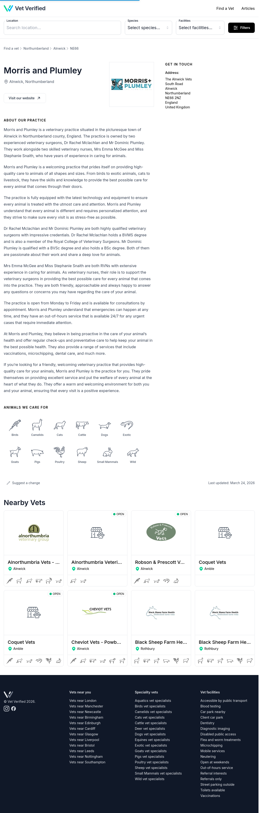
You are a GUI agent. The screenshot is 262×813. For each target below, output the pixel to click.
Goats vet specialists (151, 751)
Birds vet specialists (150, 706)
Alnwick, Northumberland (31, 81)
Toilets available (212, 790)
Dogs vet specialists (150, 734)
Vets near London (82, 701)
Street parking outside (217, 784)
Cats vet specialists (150, 717)
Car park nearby (212, 712)
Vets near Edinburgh (85, 723)
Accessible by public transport (223, 701)
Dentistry (207, 723)
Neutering (208, 756)
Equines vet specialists (152, 740)
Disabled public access (218, 734)
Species (133, 20)
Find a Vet (225, 8)
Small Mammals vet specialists (158, 773)
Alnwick (59, 48)
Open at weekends (214, 762)
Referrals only (211, 779)
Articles (248, 8)
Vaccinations (210, 796)
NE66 (74, 48)
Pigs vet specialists (149, 756)
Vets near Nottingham (86, 756)
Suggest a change (23, 483)
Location (12, 20)
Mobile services (212, 751)
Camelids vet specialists (153, 712)
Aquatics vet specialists (153, 701)
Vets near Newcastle (85, 712)
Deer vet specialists (150, 728)
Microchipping (211, 745)
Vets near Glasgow (83, 734)
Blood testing (210, 706)
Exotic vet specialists (151, 745)
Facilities (184, 20)
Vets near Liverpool (84, 740)
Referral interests (213, 773)
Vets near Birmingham (86, 717)
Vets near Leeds (81, 751)
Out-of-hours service (216, 768)
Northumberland (36, 48)
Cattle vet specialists (151, 723)
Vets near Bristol (81, 745)
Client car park (211, 717)
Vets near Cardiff (82, 728)
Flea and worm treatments (220, 740)
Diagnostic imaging (215, 728)
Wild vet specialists (149, 779)
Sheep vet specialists (151, 768)
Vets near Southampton (87, 762)
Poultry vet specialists (152, 762)
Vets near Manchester (86, 706)
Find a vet (11, 48)
